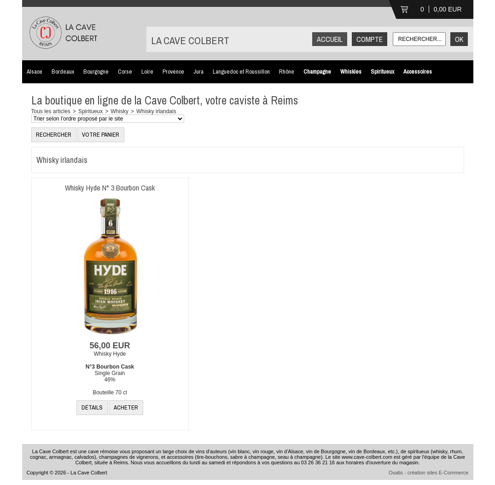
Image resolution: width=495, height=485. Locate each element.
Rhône (286, 71)
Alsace (34, 71)
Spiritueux (382, 71)
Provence (173, 71)
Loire (147, 71)
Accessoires (417, 71)
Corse (125, 71)
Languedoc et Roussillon (241, 71)
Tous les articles (50, 111)
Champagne (317, 71)
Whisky (119, 111)
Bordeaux (63, 71)
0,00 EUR (448, 9)
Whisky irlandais (156, 111)
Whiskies (350, 71)
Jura (198, 71)
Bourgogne (96, 71)
